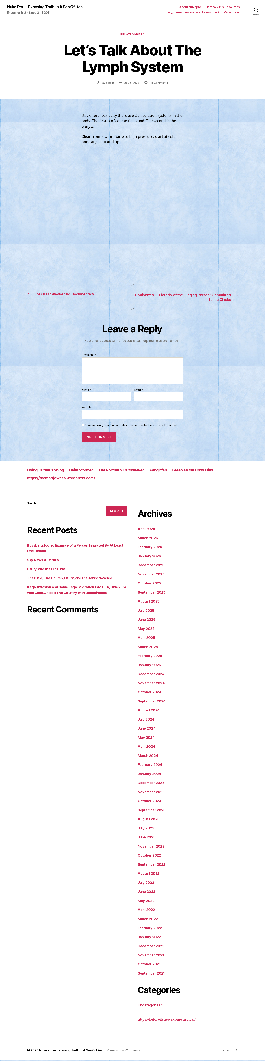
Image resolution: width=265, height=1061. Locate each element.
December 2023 (152, 783)
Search (31, 504)
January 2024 (150, 774)
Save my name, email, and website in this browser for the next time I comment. (131, 426)
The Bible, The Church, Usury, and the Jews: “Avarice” (73, 579)
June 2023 (147, 838)
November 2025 (152, 575)
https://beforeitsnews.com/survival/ (168, 1020)
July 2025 (146, 611)
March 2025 (148, 647)
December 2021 (152, 947)
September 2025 (152, 593)
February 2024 (151, 765)
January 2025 (150, 666)
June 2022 (147, 892)
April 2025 (147, 638)
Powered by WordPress (125, 1051)
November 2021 (152, 956)
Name (86, 390)
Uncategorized (132, 35)
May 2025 (146, 629)
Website (87, 408)
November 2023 (152, 793)
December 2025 (152, 566)
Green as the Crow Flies (210, 470)
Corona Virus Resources (222, 7)
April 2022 (147, 910)
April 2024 (147, 747)
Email (138, 390)
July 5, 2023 (131, 83)
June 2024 (147, 729)
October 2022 (150, 856)
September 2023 (152, 811)
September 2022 (152, 865)
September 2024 (153, 702)
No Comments (159, 83)
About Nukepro (190, 7)
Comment (89, 355)
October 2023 (150, 801)
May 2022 (146, 901)
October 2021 (150, 965)
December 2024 (152, 675)
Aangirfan (172, 470)
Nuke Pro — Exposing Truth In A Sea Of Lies (71, 1051)
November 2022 (152, 847)
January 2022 (150, 938)
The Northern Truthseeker (131, 470)
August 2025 (149, 602)
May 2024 (146, 738)
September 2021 (152, 974)
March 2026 (148, 539)
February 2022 (151, 928)
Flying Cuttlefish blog (47, 470)
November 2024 (152, 684)
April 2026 (147, 529)
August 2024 (149, 711)
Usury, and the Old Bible (47, 570)
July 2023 (146, 829)
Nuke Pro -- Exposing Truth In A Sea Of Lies (48, 7)
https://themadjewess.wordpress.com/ (191, 12)
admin (109, 83)
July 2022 (146, 883)
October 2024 (150, 693)
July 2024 (147, 720)
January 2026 (150, 557)
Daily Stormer (87, 470)
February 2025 (151, 656)
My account (232, 12)
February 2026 (151, 548)
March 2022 (148, 919)
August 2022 (149, 874)
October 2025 (150, 584)
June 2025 (147, 620)
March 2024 (148, 756)
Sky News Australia (44, 561)
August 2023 (149, 820)
